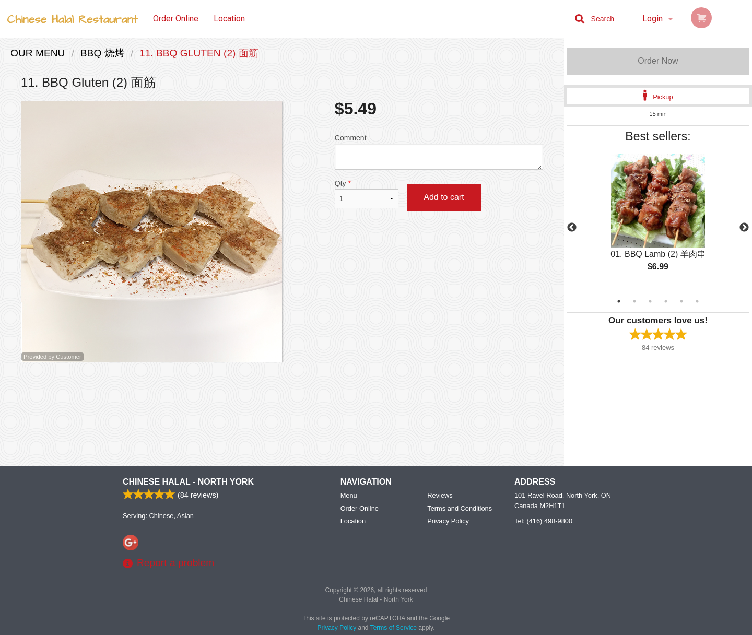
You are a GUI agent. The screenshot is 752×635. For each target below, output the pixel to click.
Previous (572, 227)
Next (744, 227)
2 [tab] (634, 301)
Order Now (658, 60)
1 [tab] (619, 301)
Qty (366, 193)
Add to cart (444, 197)
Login (652, 18)
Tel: (543, 521)
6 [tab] (697, 301)
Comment (439, 152)
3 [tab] (650, 301)
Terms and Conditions (459, 508)
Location (229, 18)
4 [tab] (666, 301)
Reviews (439, 495)
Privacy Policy (448, 521)
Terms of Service (393, 627)
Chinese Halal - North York (188, 481)
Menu (348, 495)
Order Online (175, 18)
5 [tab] (681, 301)
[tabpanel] (658, 221)
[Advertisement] (282, 396)
